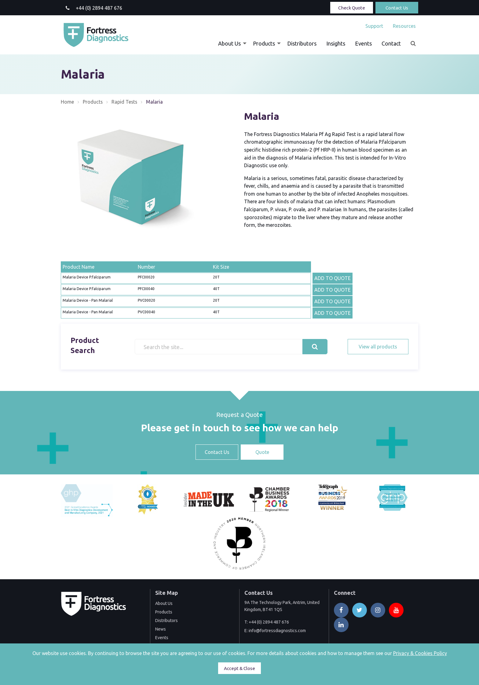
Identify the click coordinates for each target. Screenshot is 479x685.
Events (363, 43)
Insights (335, 43)
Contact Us (397, 7)
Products (264, 43)
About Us (229, 43)
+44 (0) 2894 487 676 (269, 622)
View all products (378, 346)
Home (67, 102)
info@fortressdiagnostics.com (277, 630)
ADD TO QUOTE (332, 278)
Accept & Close (239, 668)
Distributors (301, 43)
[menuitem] (374, 26)
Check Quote (351, 7)
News (160, 629)
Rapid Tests (125, 102)
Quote (262, 452)
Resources (404, 26)
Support (374, 26)
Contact (391, 43)
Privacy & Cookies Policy (420, 653)
